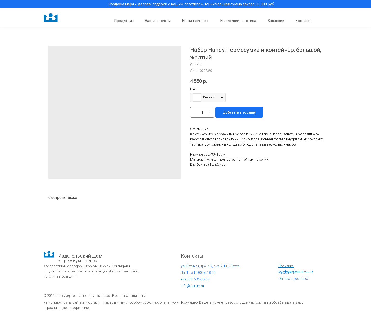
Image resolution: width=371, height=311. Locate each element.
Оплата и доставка (293, 278)
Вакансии (276, 20)
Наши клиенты (195, 20)
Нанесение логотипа (238, 20)
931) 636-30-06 (195, 279)
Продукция (124, 20)
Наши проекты (158, 20)
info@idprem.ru (192, 286)
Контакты (304, 20)
